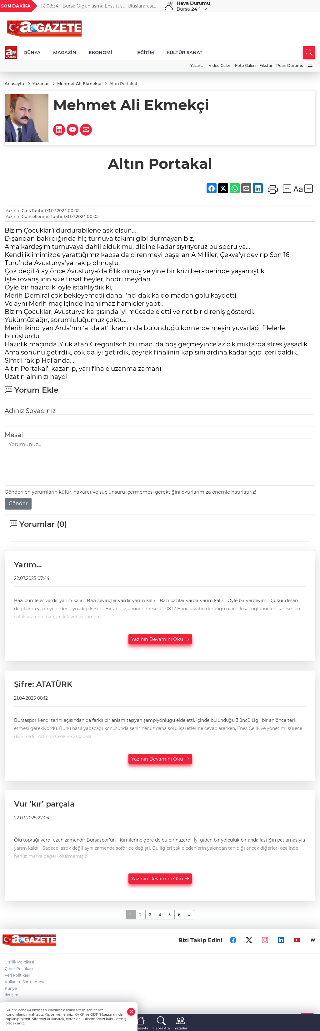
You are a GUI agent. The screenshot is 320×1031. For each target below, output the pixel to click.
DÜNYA (32, 52)
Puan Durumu (289, 65)
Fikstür (265, 65)
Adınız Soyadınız (30, 411)
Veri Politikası (17, 975)
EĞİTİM (145, 52)
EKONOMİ (100, 52)
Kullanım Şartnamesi (24, 981)
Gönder (18, 503)
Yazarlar (197, 65)
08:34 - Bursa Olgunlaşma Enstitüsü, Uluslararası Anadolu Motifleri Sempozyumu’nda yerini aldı (97, 6)
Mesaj (14, 435)
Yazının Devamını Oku (160, 639)
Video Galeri (220, 65)
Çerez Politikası (19, 968)
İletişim (11, 995)
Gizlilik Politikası (19, 962)
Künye (11, 988)
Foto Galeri (245, 65)
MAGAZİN (64, 52)
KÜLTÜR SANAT (184, 52)
